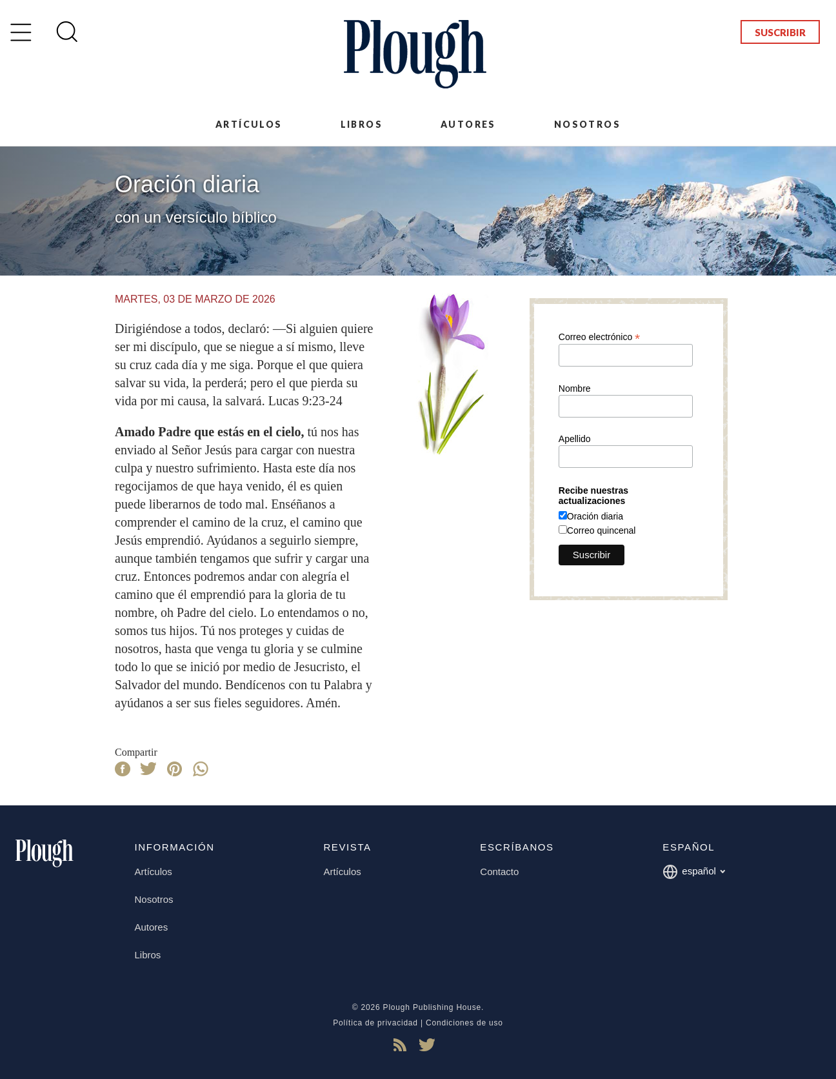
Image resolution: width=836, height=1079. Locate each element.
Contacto (499, 871)
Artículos (249, 124)
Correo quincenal (601, 530)
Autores (468, 124)
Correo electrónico (599, 336)
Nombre (575, 388)
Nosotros (587, 124)
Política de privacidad (375, 1022)
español (693, 872)
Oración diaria (595, 516)
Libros (362, 124)
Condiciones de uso (464, 1022)
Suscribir (780, 32)
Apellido (575, 438)
